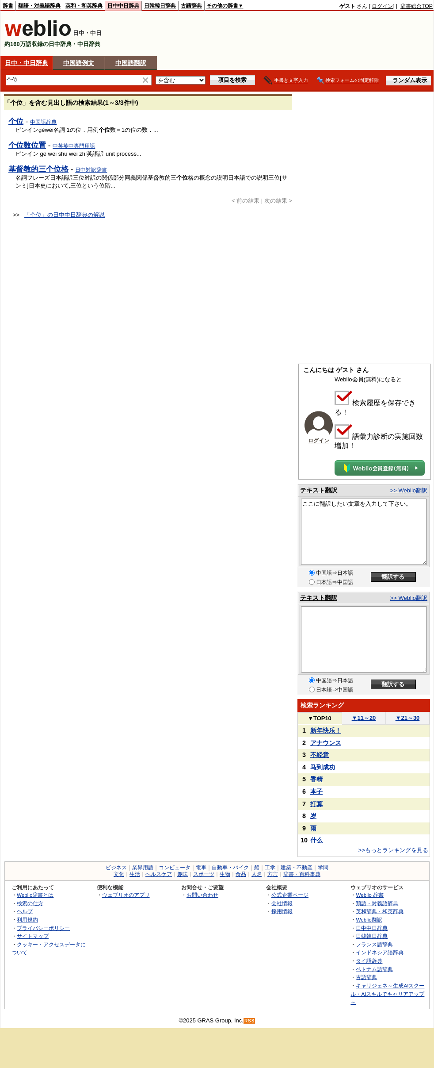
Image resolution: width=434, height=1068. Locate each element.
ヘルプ (25, 911)
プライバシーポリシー (43, 928)
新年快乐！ (325, 730)
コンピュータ (174, 867)
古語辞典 (191, 5)
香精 (316, 779)
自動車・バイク (230, 867)
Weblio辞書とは (35, 895)
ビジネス (116, 867)
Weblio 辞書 (370, 895)
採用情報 (282, 911)
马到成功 (322, 767)
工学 (270, 867)
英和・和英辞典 (84, 5)
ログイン (382, 6)
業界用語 (142, 867)
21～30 (408, 718)
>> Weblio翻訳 (408, 490)
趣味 (182, 874)
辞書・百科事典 (301, 874)
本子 (316, 791)
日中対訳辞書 (91, 170)
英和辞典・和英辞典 (380, 911)
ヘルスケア (158, 874)
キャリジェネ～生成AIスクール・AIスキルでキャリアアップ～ (387, 994)
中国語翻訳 (130, 62)
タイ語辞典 (369, 961)
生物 (225, 874)
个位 (15, 121)
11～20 (364, 718)
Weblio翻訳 (369, 919)
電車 (201, 867)
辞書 (8, 5)
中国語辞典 (43, 122)
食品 (241, 874)
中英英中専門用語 (74, 146)
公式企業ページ (289, 895)
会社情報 (282, 903)
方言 (272, 874)
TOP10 (319, 718)
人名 (256, 874)
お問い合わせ (202, 895)
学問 (323, 867)
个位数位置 (27, 145)
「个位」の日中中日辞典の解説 (64, 214)
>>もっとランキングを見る (393, 850)
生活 (134, 874)
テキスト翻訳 (318, 490)
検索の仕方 (30, 903)
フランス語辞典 (374, 944)
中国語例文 (78, 62)
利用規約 (27, 919)
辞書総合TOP (416, 6)
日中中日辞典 (123, 5)
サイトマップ (33, 936)
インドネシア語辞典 (380, 952)
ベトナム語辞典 (374, 969)
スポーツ (203, 874)
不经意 (319, 754)
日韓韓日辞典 (160, 5)
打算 (316, 803)
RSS (249, 1020)
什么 (316, 840)
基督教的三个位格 (38, 169)
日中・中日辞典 (26, 62)
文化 (119, 874)
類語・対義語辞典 (39, 5)
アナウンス (325, 742)
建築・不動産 (296, 867)
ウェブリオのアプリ (126, 895)
